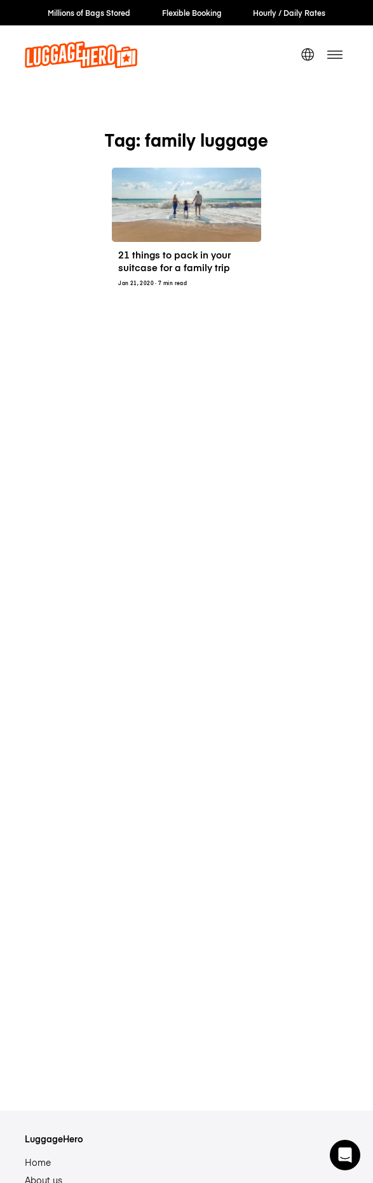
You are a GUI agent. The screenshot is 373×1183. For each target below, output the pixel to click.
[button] (345, 1155)
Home (38, 1162)
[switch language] (307, 54)
